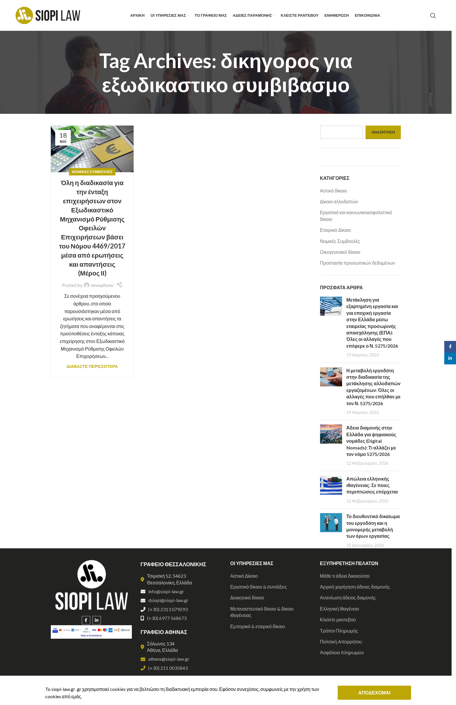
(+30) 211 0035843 (168, 668)
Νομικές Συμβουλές (92, 171)
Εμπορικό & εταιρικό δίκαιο (257, 626)
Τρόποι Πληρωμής (339, 630)
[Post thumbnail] (331, 327)
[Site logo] (48, 15)
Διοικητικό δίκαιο (247, 597)
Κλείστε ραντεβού (338, 619)
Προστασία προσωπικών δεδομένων (357, 263)
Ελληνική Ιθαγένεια (339, 608)
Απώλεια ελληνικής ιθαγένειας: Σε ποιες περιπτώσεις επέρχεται (372, 485)
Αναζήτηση (383, 132)
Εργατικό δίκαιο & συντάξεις (258, 586)
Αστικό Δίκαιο (244, 576)
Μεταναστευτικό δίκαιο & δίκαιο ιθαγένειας (262, 612)
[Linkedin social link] (96, 620)
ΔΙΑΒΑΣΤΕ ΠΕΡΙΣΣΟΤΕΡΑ (92, 366)
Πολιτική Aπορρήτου (341, 641)
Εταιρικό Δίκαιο (335, 230)
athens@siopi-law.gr (168, 659)
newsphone (102, 285)
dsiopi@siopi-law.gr (168, 600)
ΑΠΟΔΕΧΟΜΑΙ (374, 692)
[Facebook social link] (86, 620)
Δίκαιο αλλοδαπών (339, 201)
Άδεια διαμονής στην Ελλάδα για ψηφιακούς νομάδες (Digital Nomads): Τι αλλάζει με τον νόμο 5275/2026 (371, 441)
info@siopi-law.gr (166, 591)
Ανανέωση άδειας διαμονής (348, 597)
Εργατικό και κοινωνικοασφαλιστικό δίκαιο (356, 215)
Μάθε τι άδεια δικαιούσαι (345, 576)
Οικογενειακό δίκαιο (340, 252)
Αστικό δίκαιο (333, 190)
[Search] (433, 15)
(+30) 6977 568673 (166, 618)
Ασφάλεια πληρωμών (342, 652)
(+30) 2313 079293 (168, 609)
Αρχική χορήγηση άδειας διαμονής (355, 586)
